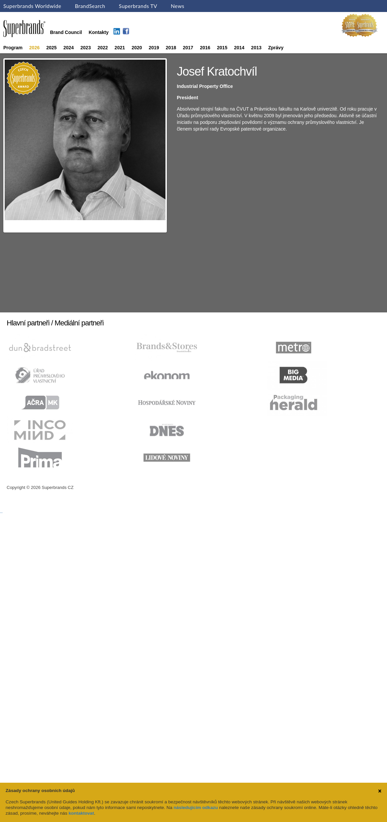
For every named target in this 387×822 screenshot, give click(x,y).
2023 (85, 47)
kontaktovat (81, 813)
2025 (51, 47)
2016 (205, 47)
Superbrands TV (138, 6)
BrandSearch (90, 6)
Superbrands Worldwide (32, 6)
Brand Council (66, 32)
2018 (171, 47)
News (177, 6)
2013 (256, 47)
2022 (102, 47)
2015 (222, 47)
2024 (68, 47)
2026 (34, 47)
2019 (154, 47)
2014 (239, 47)
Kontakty (99, 32)
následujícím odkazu (195, 807)
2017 (188, 47)
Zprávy (276, 47)
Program (13, 47)
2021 (119, 47)
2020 (137, 47)
